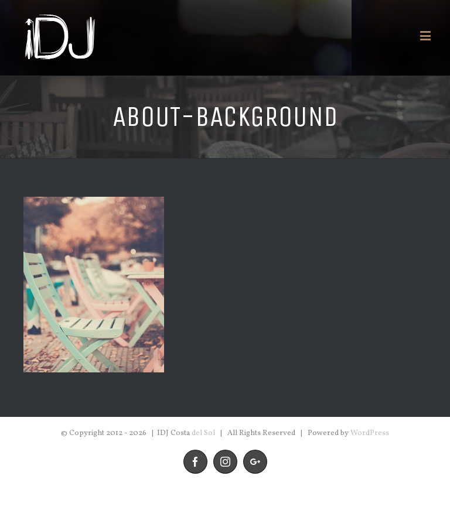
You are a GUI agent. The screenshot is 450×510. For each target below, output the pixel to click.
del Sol (203, 433)
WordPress (369, 433)
